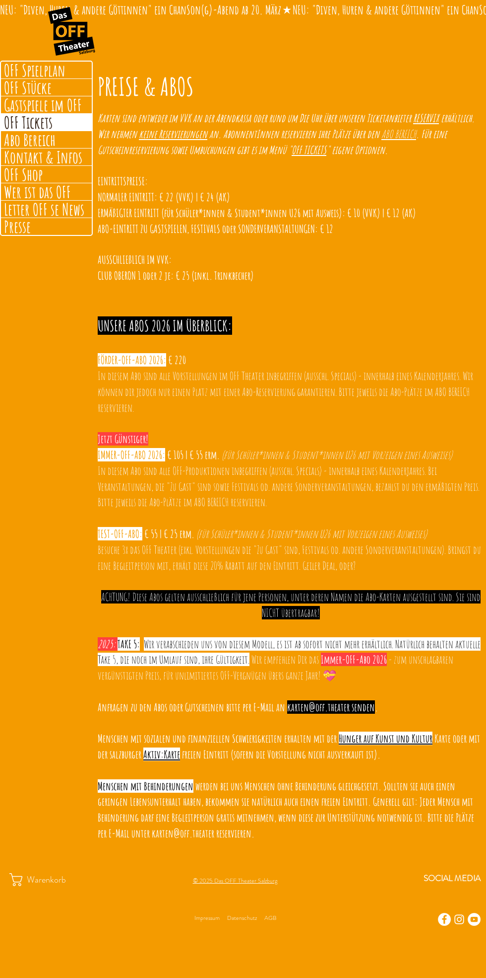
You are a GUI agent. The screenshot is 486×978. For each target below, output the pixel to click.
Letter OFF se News (44, 209)
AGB (270, 917)
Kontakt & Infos (43, 157)
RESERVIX (426, 118)
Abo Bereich (30, 139)
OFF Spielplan (34, 70)
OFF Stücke (28, 87)
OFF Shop (23, 174)
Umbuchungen (212, 149)
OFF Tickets (28, 122)
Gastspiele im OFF (43, 104)
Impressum (207, 917)
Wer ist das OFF (37, 191)
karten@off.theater (318, 707)
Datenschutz (242, 917)
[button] (47, 879)
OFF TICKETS (309, 149)
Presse (17, 226)
